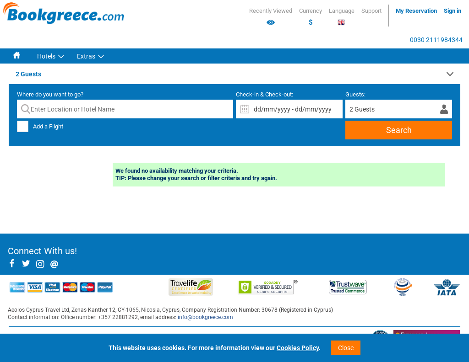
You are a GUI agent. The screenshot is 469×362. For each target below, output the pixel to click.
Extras (86, 56)
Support (371, 10)
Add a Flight (48, 126)
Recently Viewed (270, 17)
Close (346, 347)
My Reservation (416, 10)
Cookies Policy (298, 347)
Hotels (46, 56)
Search (399, 130)
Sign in (452, 10)
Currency (310, 17)
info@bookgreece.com (205, 317)
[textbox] (125, 109)
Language (341, 16)
